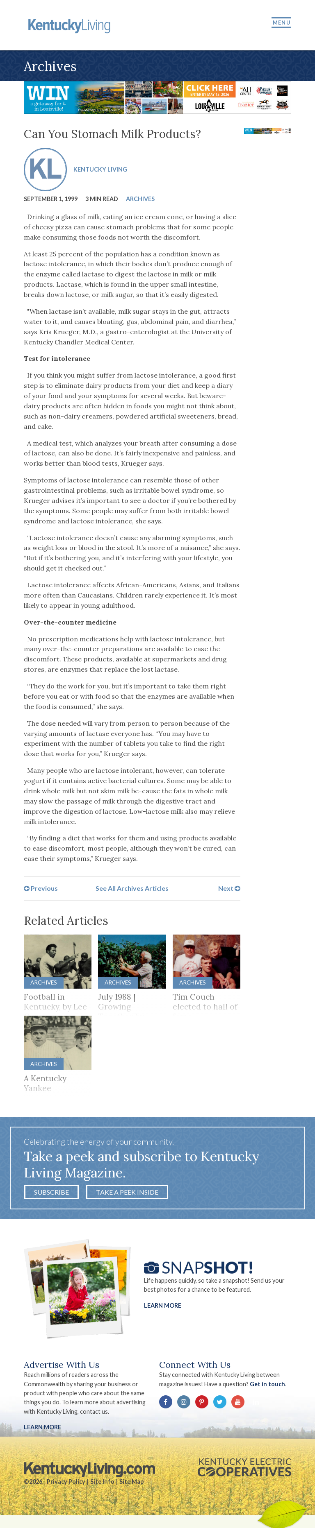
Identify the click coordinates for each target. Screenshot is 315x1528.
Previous (41, 890)
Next (229, 890)
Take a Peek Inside (127, 1194)
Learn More (162, 1307)
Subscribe (51, 1194)
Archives (140, 199)
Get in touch (267, 1386)
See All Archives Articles (132, 890)
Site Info (102, 1483)
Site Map (131, 1483)
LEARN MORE (42, 1429)
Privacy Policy (66, 1483)
